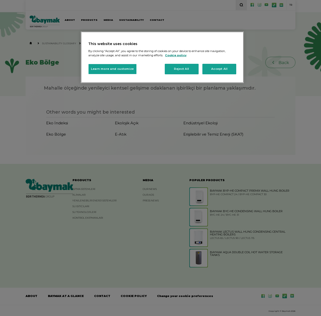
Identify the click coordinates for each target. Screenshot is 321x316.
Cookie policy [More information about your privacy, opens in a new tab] (176, 55)
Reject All (181, 69)
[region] (162, 57)
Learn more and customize (112, 69)
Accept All (219, 69)
